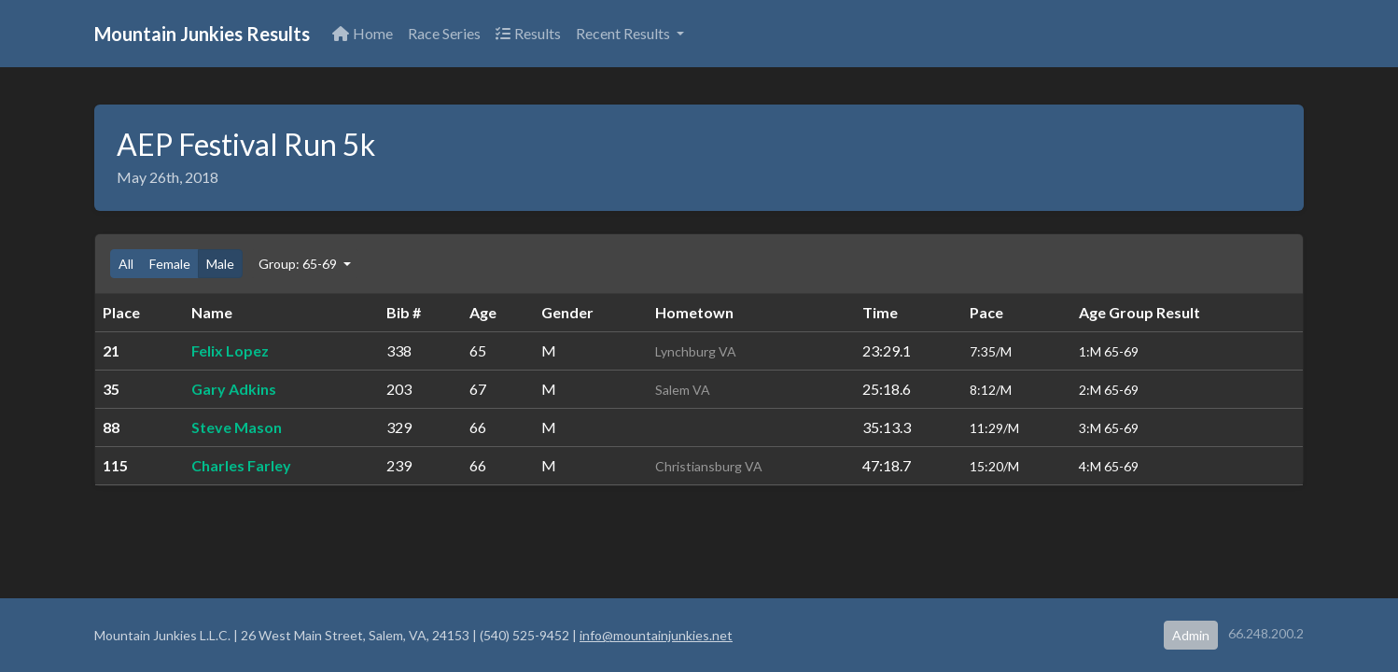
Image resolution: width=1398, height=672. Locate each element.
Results (528, 33)
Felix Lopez (230, 350)
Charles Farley (241, 465)
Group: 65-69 (299, 264)
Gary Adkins (233, 389)
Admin (1190, 635)
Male (220, 264)
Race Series (444, 33)
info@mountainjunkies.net (656, 635)
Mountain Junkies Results (202, 33)
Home (362, 33)
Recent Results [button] (624, 33)
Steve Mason (236, 427)
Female (169, 264)
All (126, 264)
